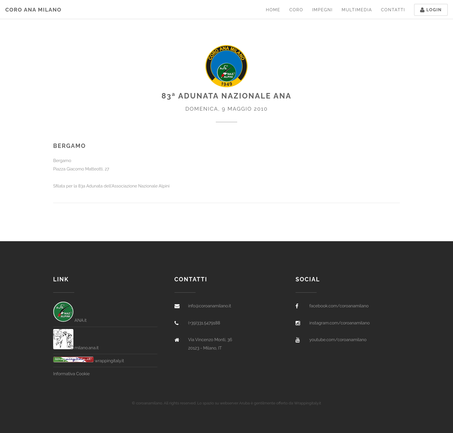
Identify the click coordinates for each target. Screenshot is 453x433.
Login (431, 9)
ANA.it (70, 320)
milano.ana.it (76, 347)
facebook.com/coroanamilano (339, 305)
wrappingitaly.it (88, 360)
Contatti (393, 9)
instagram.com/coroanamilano (339, 322)
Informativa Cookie (71, 373)
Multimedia (356, 9)
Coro (296, 9)
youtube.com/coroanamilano (338, 339)
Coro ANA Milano (33, 10)
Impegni (322, 9)
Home (273, 9)
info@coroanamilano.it (209, 305)
